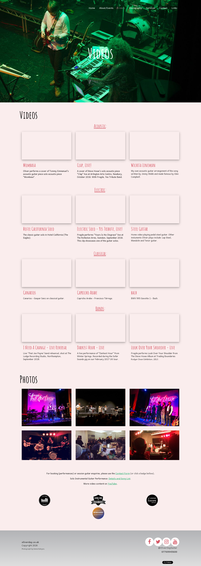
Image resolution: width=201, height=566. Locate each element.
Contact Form (122, 473)
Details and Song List (119, 478)
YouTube (112, 483)
